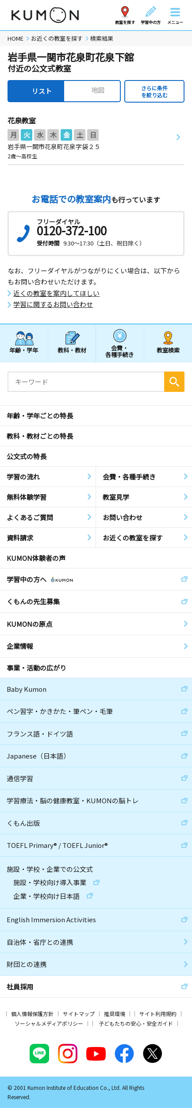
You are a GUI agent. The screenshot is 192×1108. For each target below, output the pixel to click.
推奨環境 (114, 1013)
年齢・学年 (23, 350)
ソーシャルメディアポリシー (49, 1023)
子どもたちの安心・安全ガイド (136, 1023)
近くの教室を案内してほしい (56, 293)
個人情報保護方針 (32, 1013)
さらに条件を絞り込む (154, 91)
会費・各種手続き (119, 351)
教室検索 (168, 350)
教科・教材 (72, 350)
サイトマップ (79, 1013)
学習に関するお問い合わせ (53, 304)
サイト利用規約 (158, 1013)
